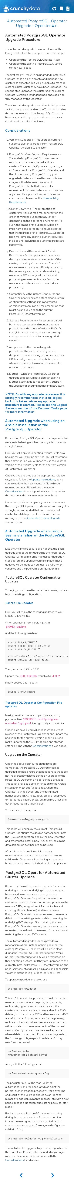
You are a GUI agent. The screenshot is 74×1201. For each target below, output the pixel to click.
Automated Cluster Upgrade (43, 518)
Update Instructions (43, 479)
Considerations (14, 491)
